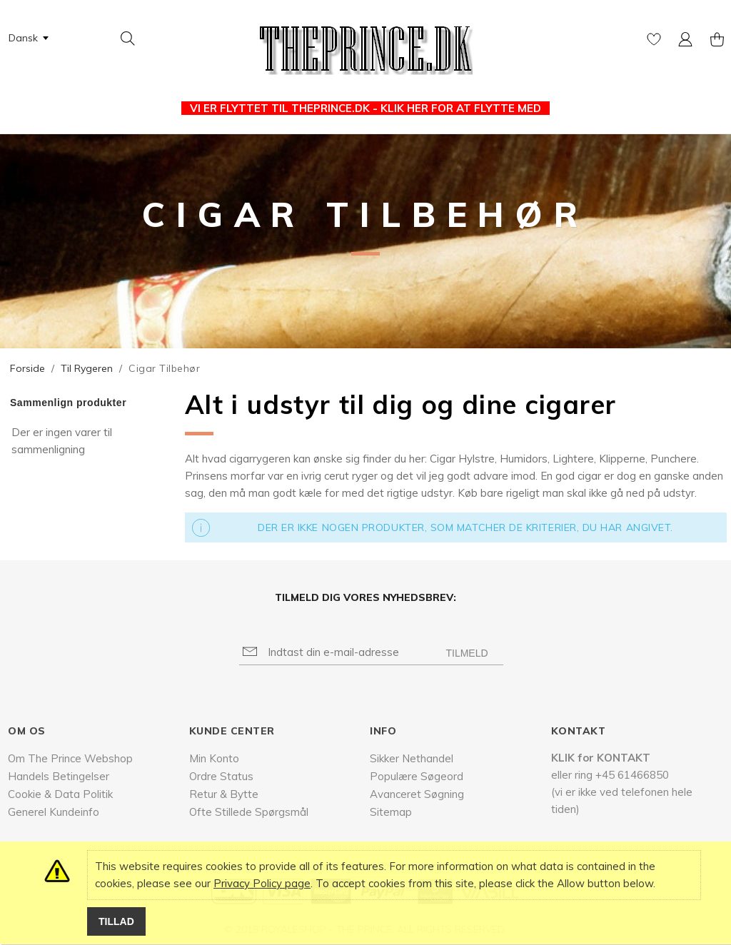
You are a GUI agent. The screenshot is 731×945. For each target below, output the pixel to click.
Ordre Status (221, 776)
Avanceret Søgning (417, 794)
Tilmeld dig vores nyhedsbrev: (365, 597)
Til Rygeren (87, 368)
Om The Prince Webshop (70, 758)
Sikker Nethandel (411, 758)
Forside (27, 368)
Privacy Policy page (262, 883)
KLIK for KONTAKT (600, 757)
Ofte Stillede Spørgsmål (248, 812)
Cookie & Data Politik (60, 794)
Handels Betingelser (58, 776)
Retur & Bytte (223, 794)
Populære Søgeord (416, 776)
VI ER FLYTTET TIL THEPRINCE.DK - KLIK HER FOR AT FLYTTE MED (365, 108)
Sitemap (391, 812)
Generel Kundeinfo (53, 812)
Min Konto (214, 758)
